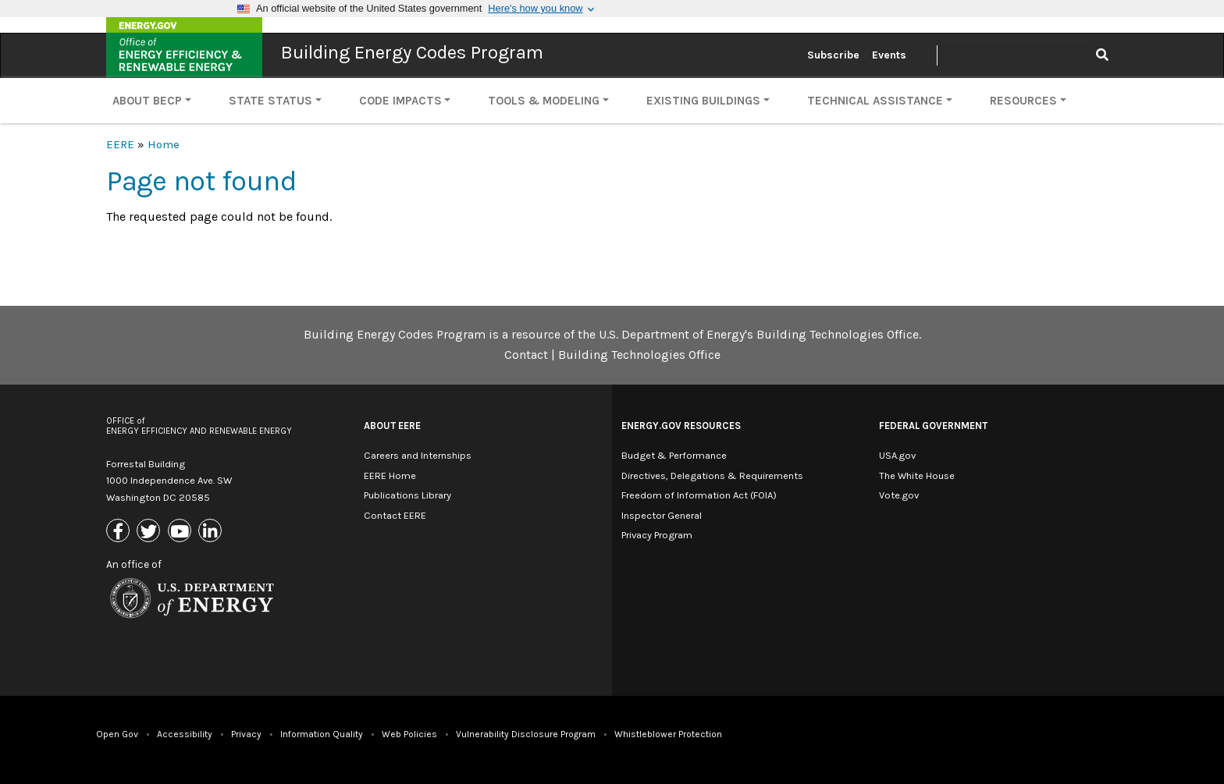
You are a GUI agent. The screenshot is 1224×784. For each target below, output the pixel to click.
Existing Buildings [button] (703, 101)
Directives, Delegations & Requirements (712, 475)
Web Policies (409, 734)
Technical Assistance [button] (875, 101)
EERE (120, 144)
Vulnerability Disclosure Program (526, 734)
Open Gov (117, 734)
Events (889, 55)
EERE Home (390, 475)
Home (164, 144)
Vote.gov (899, 495)
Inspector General (661, 515)
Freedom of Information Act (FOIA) (699, 495)
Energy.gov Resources (681, 425)
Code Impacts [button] (400, 101)
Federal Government (933, 425)
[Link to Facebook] (119, 531)
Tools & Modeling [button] (544, 101)
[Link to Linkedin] (212, 531)
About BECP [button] (147, 101)
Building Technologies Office (639, 354)
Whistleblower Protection (668, 734)
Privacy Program (656, 535)
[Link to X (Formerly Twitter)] (150, 531)
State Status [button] (270, 101)
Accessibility (184, 734)
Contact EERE (395, 515)
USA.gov (897, 455)
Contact (526, 354)
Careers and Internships (417, 455)
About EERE (392, 425)
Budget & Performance (674, 455)
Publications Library (407, 495)
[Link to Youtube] (181, 531)
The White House (917, 475)
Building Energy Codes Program (412, 52)
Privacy (246, 734)
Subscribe (833, 55)
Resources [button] (1023, 101)
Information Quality (321, 734)
